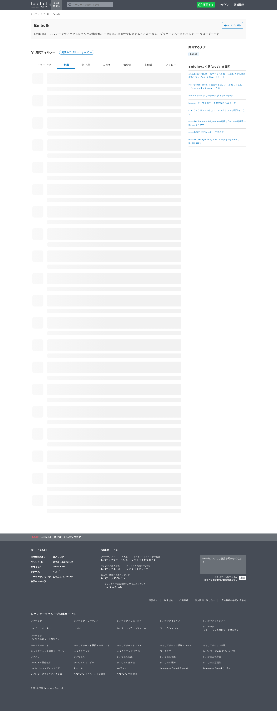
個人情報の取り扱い (205, 600)
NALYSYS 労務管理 (127, 674)
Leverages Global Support (174, 668)
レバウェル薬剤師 (212, 662)
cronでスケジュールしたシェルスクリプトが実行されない (217, 112)
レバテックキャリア (139, 567)
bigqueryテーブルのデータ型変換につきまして (212, 103)
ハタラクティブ (82, 651)
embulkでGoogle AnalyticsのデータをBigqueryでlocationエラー (214, 141)
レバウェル (79, 657)
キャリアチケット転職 (214, 645)
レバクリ (35, 657)
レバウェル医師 (168, 662)
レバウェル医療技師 (41, 662)
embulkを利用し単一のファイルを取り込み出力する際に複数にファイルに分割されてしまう (217, 76)
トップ (34, 14)
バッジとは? (37, 562)
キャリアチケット (40, 645)
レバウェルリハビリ (84, 662)
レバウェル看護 (168, 657)
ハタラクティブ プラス (128, 651)
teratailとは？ (38, 557)
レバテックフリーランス (114, 558)
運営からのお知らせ (63, 562)
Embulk (194, 54)
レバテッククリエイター (145, 558)
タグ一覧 (45, 14)
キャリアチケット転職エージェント (49, 651)
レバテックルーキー (112, 567)
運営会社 (153, 600)
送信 (242, 577)
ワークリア (165, 651)
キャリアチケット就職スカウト (176, 645)
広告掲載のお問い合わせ (233, 600)
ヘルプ (56, 571)
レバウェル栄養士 (126, 662)
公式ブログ (58, 557)
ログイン (224, 4)
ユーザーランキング (41, 576)
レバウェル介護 (125, 657)
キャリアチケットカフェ (129, 645)
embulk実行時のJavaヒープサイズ (206, 132)
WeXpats (121, 668)
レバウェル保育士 (212, 657)
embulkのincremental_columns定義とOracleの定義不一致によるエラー (217, 123)
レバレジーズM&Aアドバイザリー (220, 651)
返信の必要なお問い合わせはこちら (220, 580)
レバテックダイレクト (115, 577)
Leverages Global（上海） (217, 668)
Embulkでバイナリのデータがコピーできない (212, 95)
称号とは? (36, 566)
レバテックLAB (125, 586)
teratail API (59, 566)
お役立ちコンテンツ (63, 576)
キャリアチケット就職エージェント (92, 645)
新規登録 (239, 4)
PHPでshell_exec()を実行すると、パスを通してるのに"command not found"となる (215, 86)
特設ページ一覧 (39, 581)
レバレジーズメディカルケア (45, 668)
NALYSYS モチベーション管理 (89, 674)
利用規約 (168, 600)
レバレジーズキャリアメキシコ (46, 674)
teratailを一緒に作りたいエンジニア (61, 537)
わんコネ (78, 668)
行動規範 (184, 600)
